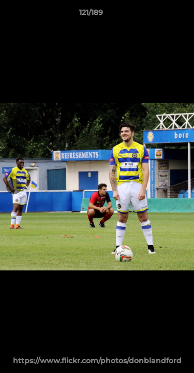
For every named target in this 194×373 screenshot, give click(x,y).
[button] (157, 15)
